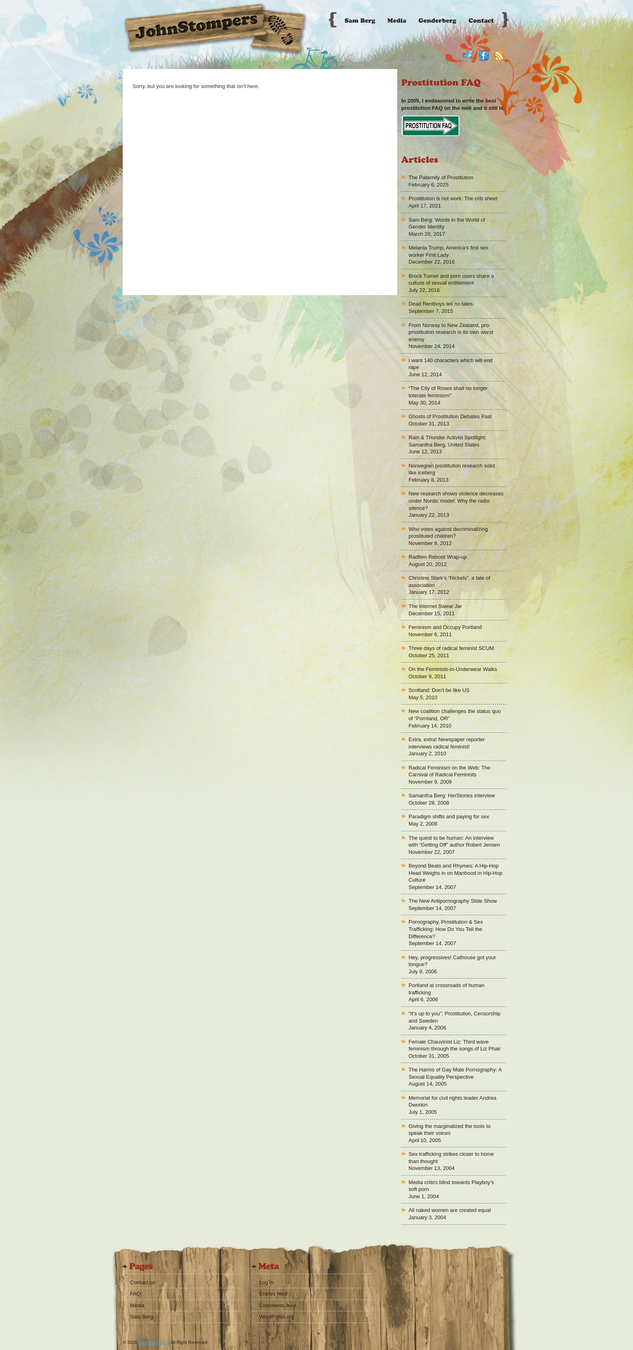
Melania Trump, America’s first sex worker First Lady (448, 251)
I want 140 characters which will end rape (451, 364)
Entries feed (273, 1294)
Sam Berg (141, 1317)
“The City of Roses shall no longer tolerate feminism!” (448, 391)
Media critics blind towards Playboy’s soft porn (451, 1186)
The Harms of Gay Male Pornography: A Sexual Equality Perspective (455, 1073)
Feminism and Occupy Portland (445, 627)
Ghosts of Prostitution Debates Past (450, 416)
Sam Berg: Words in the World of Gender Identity (447, 223)
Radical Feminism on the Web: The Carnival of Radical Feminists (449, 771)
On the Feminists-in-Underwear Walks (453, 669)
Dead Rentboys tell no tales (441, 304)
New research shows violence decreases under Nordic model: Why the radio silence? (456, 501)
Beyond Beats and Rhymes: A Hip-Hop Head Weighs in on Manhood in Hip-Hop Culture (455, 873)
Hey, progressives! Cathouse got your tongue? (452, 961)
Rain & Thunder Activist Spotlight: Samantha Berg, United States (447, 441)
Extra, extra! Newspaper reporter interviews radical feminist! (447, 743)
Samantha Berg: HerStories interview (452, 795)
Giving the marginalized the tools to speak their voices (449, 1129)
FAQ (135, 1294)
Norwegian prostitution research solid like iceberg (452, 469)
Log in (266, 1282)
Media (137, 1305)
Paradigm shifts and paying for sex (449, 816)
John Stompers (153, 1342)
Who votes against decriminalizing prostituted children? (448, 532)
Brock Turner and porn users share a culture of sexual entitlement (451, 279)
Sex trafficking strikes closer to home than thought (451, 1157)
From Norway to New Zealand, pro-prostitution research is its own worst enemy (451, 332)
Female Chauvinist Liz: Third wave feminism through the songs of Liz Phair (455, 1045)
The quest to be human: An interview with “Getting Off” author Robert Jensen (454, 841)
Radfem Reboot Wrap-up (438, 557)
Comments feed (277, 1305)
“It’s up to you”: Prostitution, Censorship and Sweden (454, 1017)
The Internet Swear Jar (435, 606)
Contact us (142, 1282)
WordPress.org (276, 1317)
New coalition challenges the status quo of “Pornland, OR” (455, 714)
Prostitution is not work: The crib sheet (453, 198)
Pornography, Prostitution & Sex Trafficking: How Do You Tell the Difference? (446, 929)
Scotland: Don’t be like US (439, 690)
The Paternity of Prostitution (441, 177)
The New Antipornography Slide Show (453, 901)
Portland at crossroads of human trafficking (446, 989)
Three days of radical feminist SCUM (451, 648)
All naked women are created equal (450, 1210)
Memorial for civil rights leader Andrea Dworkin (452, 1101)
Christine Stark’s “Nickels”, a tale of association (449, 581)
